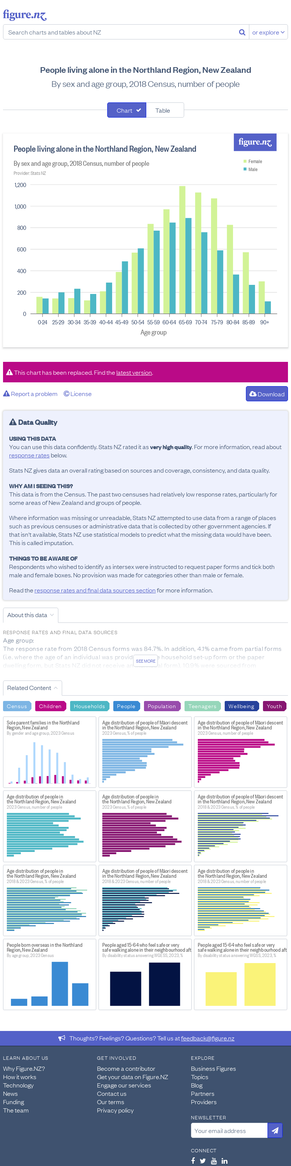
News (10, 1093)
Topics (199, 1076)
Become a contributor (126, 1068)
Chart (124, 110)
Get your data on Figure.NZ (132, 1076)
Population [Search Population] (162, 705)
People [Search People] (126, 705)
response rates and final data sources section (95, 590)
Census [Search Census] (17, 705)
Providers (204, 1101)
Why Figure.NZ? (24, 1068)
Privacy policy (115, 1110)
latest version (134, 372)
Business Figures (213, 1068)
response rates (29, 455)
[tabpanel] (145, 240)
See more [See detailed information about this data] (145, 660)
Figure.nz (25, 15)
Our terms (110, 1101)
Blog (196, 1085)
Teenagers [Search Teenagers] (202, 705)
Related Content (29, 687)
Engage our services (124, 1085)
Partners (202, 1093)
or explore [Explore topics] (268, 32)
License (78, 393)
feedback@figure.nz (208, 1038)
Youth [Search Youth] (274, 705)
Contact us (112, 1093)
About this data (27, 614)
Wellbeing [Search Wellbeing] (241, 705)
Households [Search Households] (89, 705)
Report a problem (30, 393)
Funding (13, 1101)
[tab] (126, 110)
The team (16, 1110)
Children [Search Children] (50, 705)
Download (267, 394)
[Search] (242, 31)
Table (162, 110)
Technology (18, 1085)
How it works (19, 1076)
